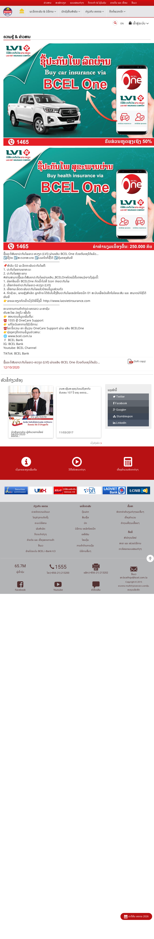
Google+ (119, 409)
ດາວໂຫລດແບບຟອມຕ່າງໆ (130, 549)
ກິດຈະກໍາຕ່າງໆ (40, 534)
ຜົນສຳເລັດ (40, 529)
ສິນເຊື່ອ (85, 517)
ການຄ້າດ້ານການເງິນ (85, 545)
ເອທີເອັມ (85, 534)
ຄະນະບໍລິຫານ (41, 523)
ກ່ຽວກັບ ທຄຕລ (94, 11)
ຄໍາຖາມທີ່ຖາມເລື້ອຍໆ (130, 523)
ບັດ (85, 523)
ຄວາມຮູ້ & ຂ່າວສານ (16, 37)
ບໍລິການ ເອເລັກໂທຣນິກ (85, 529)
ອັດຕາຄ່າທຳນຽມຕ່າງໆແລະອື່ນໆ (130, 512)
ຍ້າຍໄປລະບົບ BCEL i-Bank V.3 (40, 551)
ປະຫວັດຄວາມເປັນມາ (40, 512)
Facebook (120, 403)
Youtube (58, 588)
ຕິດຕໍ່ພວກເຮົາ (117, 11)
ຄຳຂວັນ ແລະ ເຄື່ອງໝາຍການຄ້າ (40, 540)
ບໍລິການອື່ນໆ (85, 551)
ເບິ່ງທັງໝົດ (95, 443)
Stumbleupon (123, 416)
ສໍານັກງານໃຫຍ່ (130, 538)
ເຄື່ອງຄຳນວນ (130, 517)
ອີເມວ (40, 545)
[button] (138, 23)
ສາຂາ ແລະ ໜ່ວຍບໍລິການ (130, 543)
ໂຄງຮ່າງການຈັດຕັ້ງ (40, 517)
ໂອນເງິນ (85, 540)
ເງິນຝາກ (85, 512)
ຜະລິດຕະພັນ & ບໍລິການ (43, 11)
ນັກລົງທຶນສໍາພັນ (70, 11)
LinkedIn (119, 422)
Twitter (119, 396)
